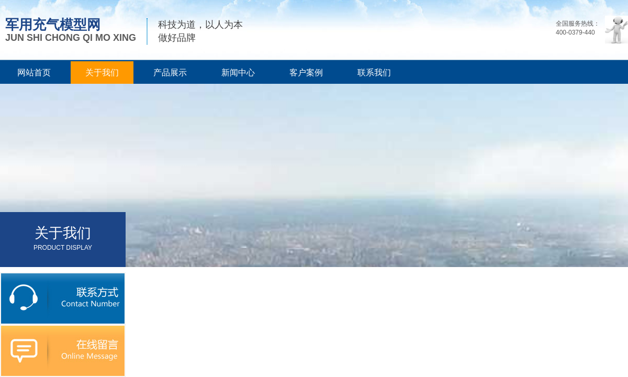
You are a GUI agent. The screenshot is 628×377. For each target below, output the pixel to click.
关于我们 (102, 72)
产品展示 (170, 72)
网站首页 (34, 72)
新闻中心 (238, 72)
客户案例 (306, 72)
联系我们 (374, 72)
